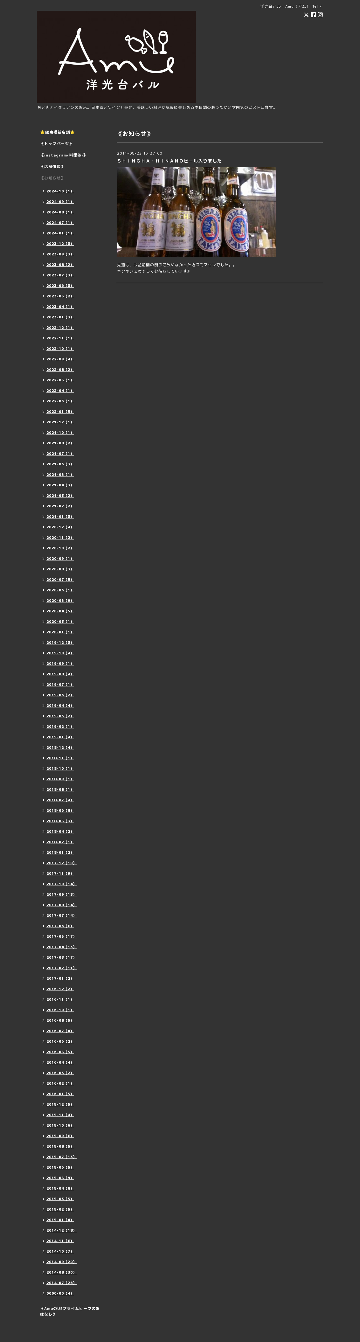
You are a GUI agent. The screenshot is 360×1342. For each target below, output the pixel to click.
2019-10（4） (60, 653)
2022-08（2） (60, 369)
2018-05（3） (60, 821)
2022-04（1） (60, 390)
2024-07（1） (60, 222)
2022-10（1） (60, 348)
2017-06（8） (60, 925)
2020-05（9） (60, 600)
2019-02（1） (60, 726)
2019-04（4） (60, 705)
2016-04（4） (60, 1062)
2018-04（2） (60, 831)
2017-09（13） (61, 894)
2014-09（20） (61, 1261)
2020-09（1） (60, 558)
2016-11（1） (60, 999)
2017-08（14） (61, 904)
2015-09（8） (60, 1135)
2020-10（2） (60, 548)
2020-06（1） (60, 590)
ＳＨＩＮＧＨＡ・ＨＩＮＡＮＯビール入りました (169, 161)
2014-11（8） (60, 1240)
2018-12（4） (60, 747)
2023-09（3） (60, 254)
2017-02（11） (61, 967)
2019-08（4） (60, 674)
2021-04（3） (60, 485)
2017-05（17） (61, 936)
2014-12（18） (61, 1230)
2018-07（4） (60, 800)
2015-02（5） (60, 1209)
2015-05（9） (60, 1177)
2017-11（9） (60, 873)
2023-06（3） (60, 285)
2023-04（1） (60, 306)
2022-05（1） (60, 380)
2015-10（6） (60, 1125)
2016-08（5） (60, 1020)
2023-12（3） (60, 243)
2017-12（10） (61, 863)
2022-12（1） (60, 327)
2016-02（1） (60, 1083)
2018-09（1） (60, 779)
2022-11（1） (60, 338)
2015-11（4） (60, 1114)
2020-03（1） (60, 621)
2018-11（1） (60, 758)
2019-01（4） (60, 737)
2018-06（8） (60, 810)
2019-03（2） (60, 716)
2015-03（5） (60, 1198)
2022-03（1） (60, 401)
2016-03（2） (60, 1072)
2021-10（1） (60, 432)
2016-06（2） (60, 1041)
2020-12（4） (60, 527)
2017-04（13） (61, 946)
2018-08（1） (60, 789)
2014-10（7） (60, 1251)
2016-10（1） (60, 1009)
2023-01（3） (60, 317)
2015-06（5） (60, 1167)
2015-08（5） (60, 1146)
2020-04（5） (60, 611)
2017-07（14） (61, 915)
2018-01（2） (60, 852)
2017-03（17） (61, 957)
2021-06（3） (60, 464)
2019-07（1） (60, 684)
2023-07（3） (60, 275)
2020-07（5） (60, 579)
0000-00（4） (60, 1293)
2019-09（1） (60, 663)
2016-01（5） (60, 1093)
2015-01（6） (60, 1219)
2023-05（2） (60, 296)
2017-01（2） (60, 978)
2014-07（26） (61, 1282)
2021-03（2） (60, 495)
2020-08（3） (60, 569)
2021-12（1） (60, 422)
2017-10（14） (61, 884)
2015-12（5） (60, 1104)
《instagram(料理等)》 (63, 155)
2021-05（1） (60, 474)
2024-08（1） (60, 212)
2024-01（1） (60, 233)
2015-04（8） (60, 1188)
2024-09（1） (60, 201)
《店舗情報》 (52, 166)
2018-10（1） (60, 768)
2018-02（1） (60, 842)
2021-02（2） (60, 506)
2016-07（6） (60, 1030)
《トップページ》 (56, 143)
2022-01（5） (60, 411)
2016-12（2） (60, 988)
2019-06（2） (60, 695)
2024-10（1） (60, 191)
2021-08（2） (60, 443)
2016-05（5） (60, 1051)
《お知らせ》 (52, 178)
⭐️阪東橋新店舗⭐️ (57, 132)
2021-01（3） (60, 516)
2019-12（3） (60, 642)
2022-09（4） (60, 359)
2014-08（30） (61, 1272)
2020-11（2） (60, 537)
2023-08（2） (60, 264)
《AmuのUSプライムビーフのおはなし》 (70, 1311)
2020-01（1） (60, 632)
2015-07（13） (61, 1156)
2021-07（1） (60, 453)
